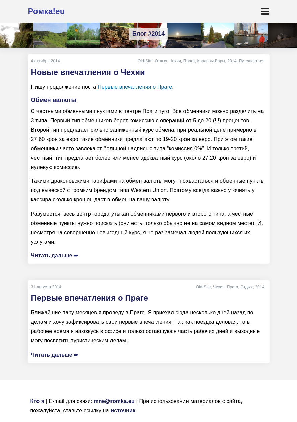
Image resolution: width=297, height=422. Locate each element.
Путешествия (252, 61)
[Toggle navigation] (265, 11)
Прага (189, 61)
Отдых (161, 61)
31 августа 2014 (46, 287)
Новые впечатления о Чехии (88, 72)
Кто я (37, 401)
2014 (231, 61)
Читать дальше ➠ (54, 255)
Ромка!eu (46, 11)
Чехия (175, 61)
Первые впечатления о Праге (135, 87)
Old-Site (145, 61)
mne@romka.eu (114, 401)
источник (122, 410)
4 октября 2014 (45, 61)
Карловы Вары (211, 61)
